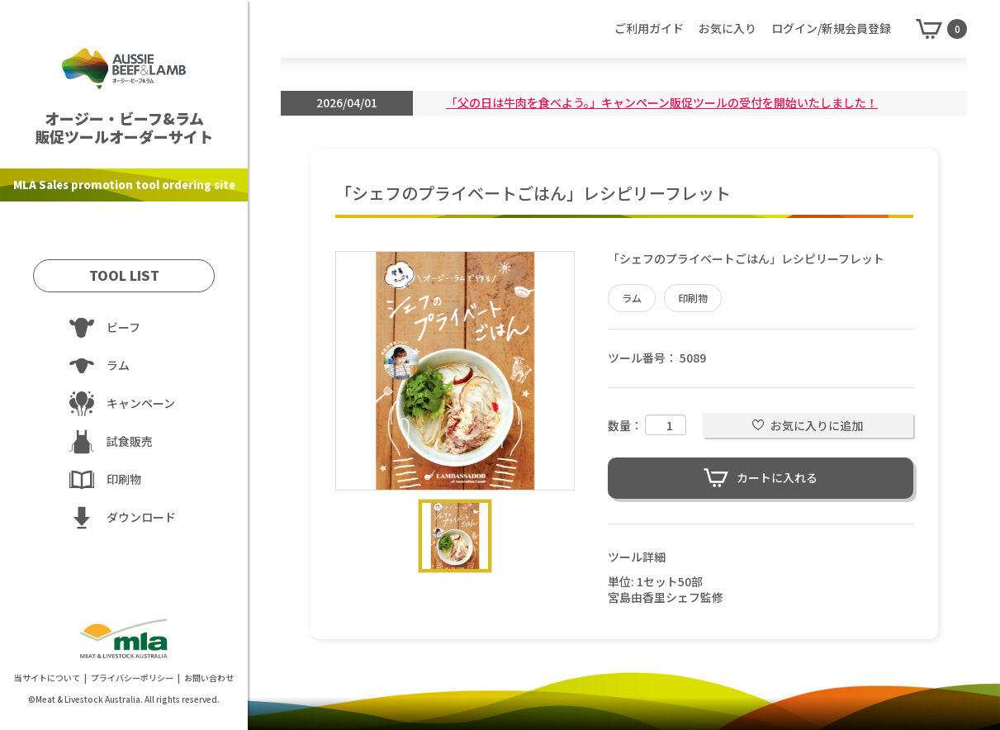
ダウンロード (141, 517)
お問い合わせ (209, 677)
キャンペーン (141, 403)
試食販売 (130, 441)
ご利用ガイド (649, 28)
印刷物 (693, 298)
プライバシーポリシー (132, 677)
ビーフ (123, 327)
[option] (455, 371)
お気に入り (727, 28)
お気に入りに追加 (816, 425)
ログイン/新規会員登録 (831, 28)
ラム (632, 298)
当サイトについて (47, 677)
